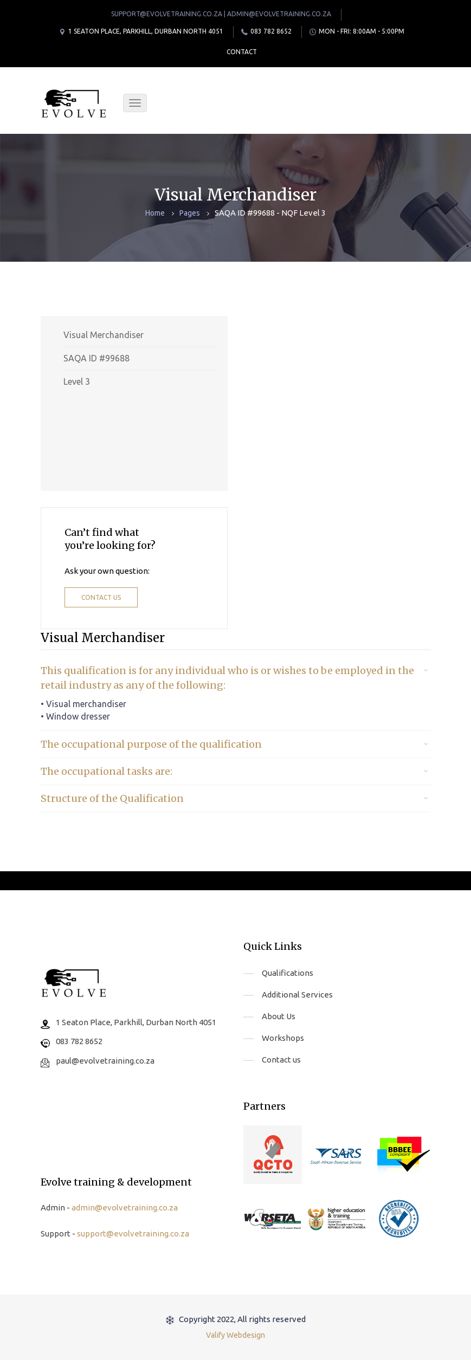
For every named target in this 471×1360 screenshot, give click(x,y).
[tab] (236, 677)
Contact (242, 51)
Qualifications (287, 972)
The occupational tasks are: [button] (106, 771)
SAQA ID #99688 (96, 358)
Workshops (283, 1037)
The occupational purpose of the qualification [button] (151, 744)
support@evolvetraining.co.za (133, 1233)
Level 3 (76, 381)
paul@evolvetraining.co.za (105, 1060)
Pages (189, 213)
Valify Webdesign (235, 1335)
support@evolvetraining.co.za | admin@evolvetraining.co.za (221, 13)
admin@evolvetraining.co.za (125, 1207)
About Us (278, 1016)
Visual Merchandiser (103, 335)
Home (155, 213)
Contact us (101, 597)
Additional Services (297, 994)
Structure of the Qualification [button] (112, 798)
